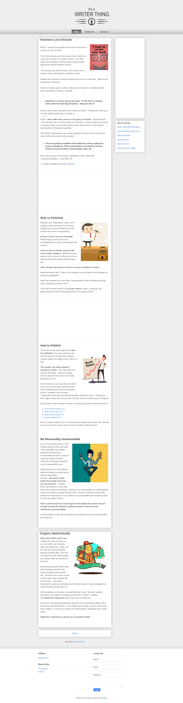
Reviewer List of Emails (56, 39)
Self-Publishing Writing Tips (128, 131)
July (39, 672)
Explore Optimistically (55, 533)
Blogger (104, 698)
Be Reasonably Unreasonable (60, 439)
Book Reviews (123, 140)
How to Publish (50, 345)
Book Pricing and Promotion (128, 127)
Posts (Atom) (80, 642)
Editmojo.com (43, 658)
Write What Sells (124, 135)
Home (75, 633)
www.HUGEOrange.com (54, 409)
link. (74, 164)
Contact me (89, 32)
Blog (76, 32)
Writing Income (123, 144)
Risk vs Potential (51, 217)
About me (104, 32)
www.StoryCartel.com (53, 411)
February (41, 669)
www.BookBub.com (52, 417)
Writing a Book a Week (126, 148)
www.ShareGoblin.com (54, 414)
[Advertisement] (74, 194)
